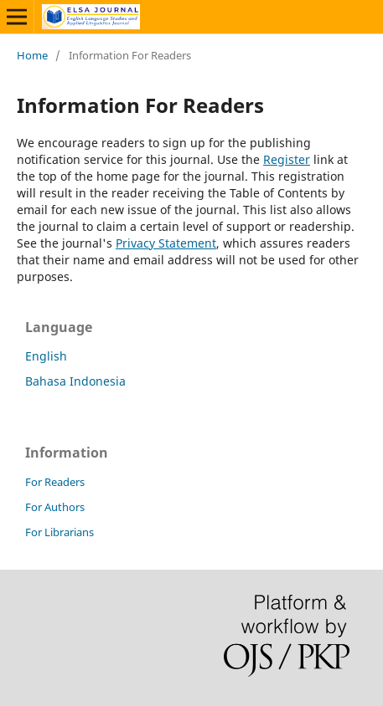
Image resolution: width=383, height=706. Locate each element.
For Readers (55, 481)
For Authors (55, 506)
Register (286, 159)
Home (32, 55)
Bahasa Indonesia (75, 381)
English (46, 356)
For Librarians (59, 532)
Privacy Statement (166, 243)
